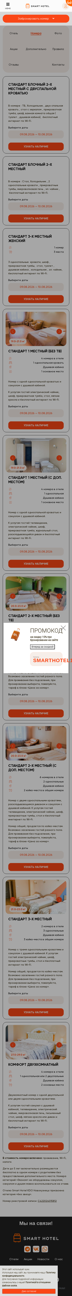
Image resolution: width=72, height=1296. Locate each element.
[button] (36, 19)
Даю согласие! (29, 1291)
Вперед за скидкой (42, 646)
